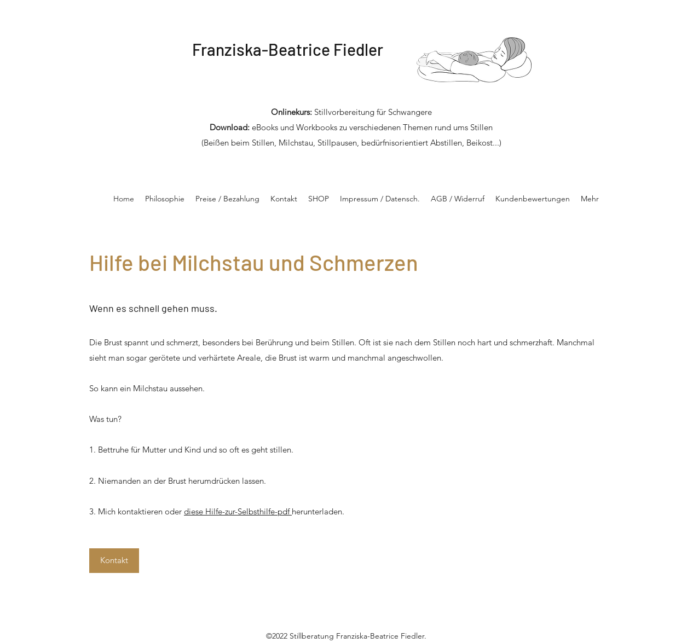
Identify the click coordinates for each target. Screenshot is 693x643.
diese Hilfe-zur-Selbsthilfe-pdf (238, 511)
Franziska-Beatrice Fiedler (287, 49)
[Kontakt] (114, 560)
